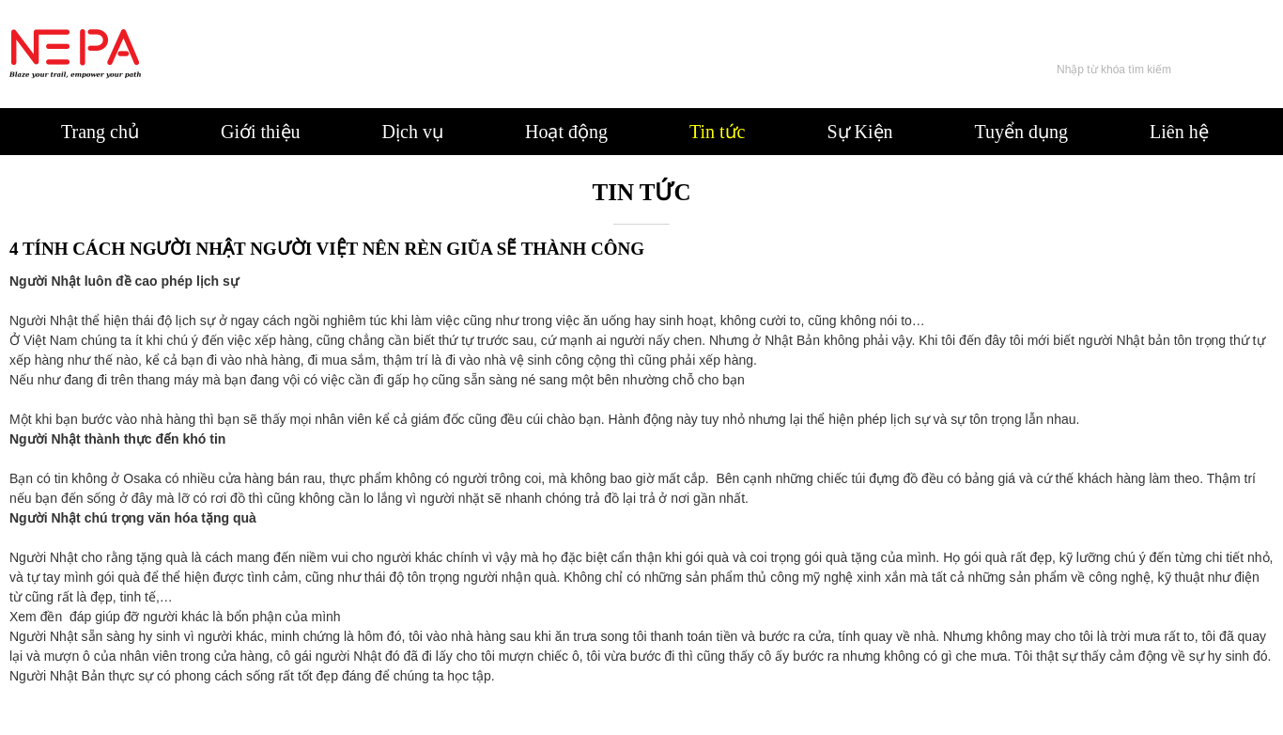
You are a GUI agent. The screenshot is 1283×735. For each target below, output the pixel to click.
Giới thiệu (261, 131)
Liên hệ (1179, 131)
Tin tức (717, 131)
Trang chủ (100, 131)
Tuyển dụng (1022, 131)
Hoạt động (566, 131)
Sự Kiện (859, 131)
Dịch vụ (412, 131)
